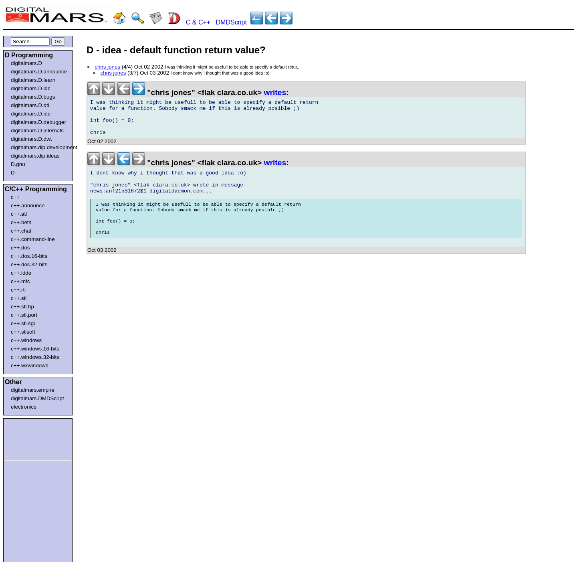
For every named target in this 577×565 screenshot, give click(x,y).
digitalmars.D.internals (37, 131)
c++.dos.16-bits (29, 256)
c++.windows (26, 340)
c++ (15, 197)
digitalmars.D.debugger (38, 122)
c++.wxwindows (29, 365)
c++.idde (21, 273)
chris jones (107, 67)
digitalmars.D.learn (33, 80)
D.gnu (18, 164)
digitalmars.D (26, 63)
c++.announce (28, 206)
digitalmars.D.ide (30, 114)
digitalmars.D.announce (39, 72)
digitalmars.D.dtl (30, 105)
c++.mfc (20, 281)
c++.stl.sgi (23, 323)
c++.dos (20, 248)
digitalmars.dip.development (39, 147)
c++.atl (19, 214)
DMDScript (231, 22)
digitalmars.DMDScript (37, 398)
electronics (23, 407)
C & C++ (198, 22)
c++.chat (21, 231)
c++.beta (21, 222)
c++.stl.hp (22, 307)
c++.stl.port (24, 315)
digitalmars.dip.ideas (35, 156)
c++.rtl (18, 290)
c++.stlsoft (23, 332)
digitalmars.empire (32, 390)
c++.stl (18, 298)
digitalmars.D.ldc (30, 88)
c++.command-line (33, 239)
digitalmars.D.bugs (33, 97)
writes (275, 92)
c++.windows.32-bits (35, 357)
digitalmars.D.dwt (31, 139)
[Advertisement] (29, 438)
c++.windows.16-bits (35, 349)
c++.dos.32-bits (29, 264)
